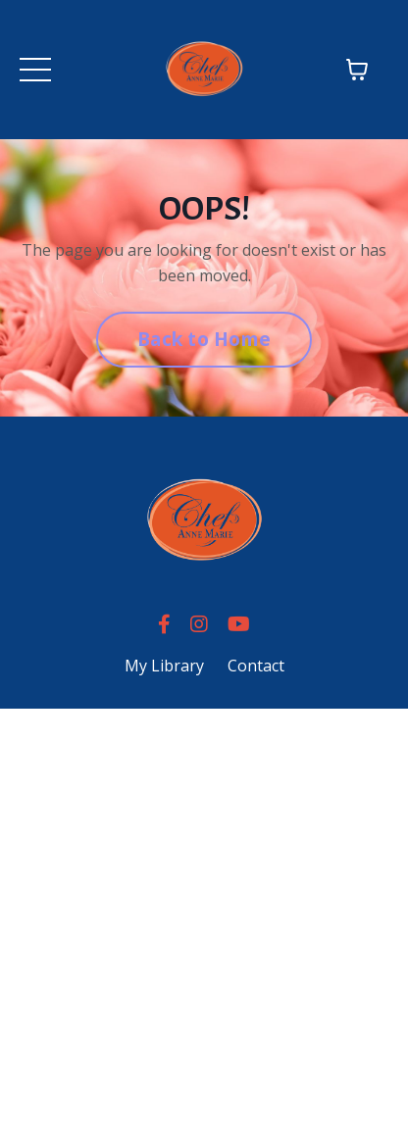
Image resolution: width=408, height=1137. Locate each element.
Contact (256, 665)
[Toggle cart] (357, 69)
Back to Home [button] (204, 338)
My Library (164, 665)
